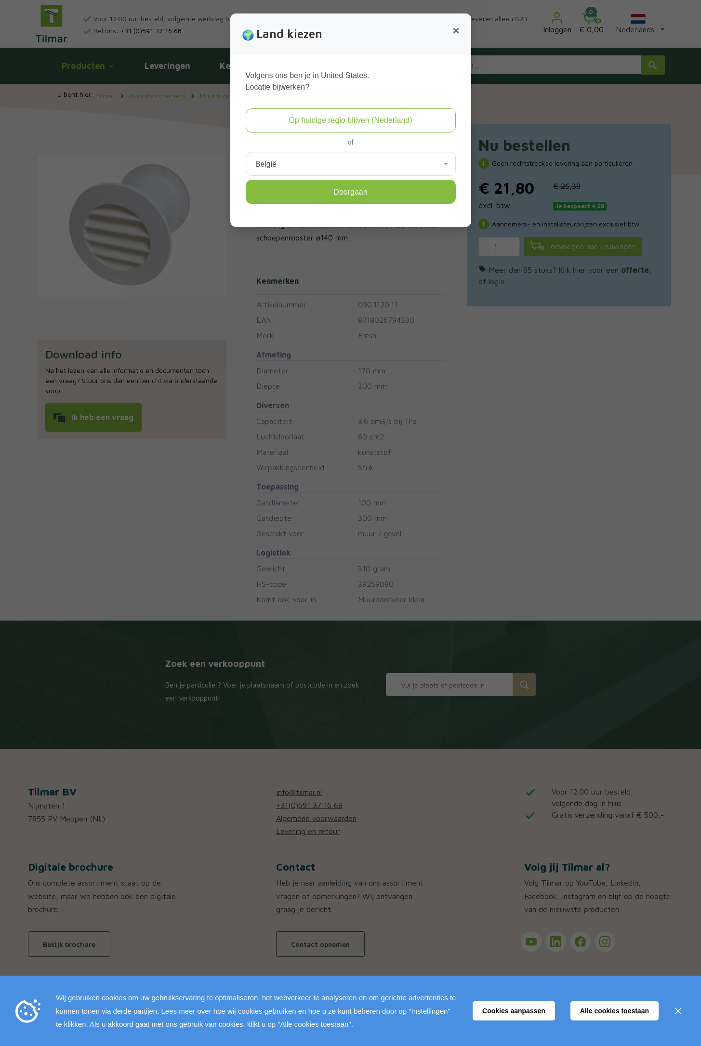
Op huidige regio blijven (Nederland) (350, 120)
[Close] (456, 30)
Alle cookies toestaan (614, 1011)
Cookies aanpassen (513, 1011)
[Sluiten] (677, 1010)
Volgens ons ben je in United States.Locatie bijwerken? (308, 81)
